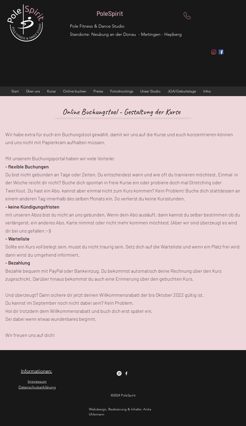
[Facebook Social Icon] (221, 51)
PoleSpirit (110, 13)
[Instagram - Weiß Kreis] (119, 373)
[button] (32, 91)
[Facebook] (126, 373)
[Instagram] (213, 51)
